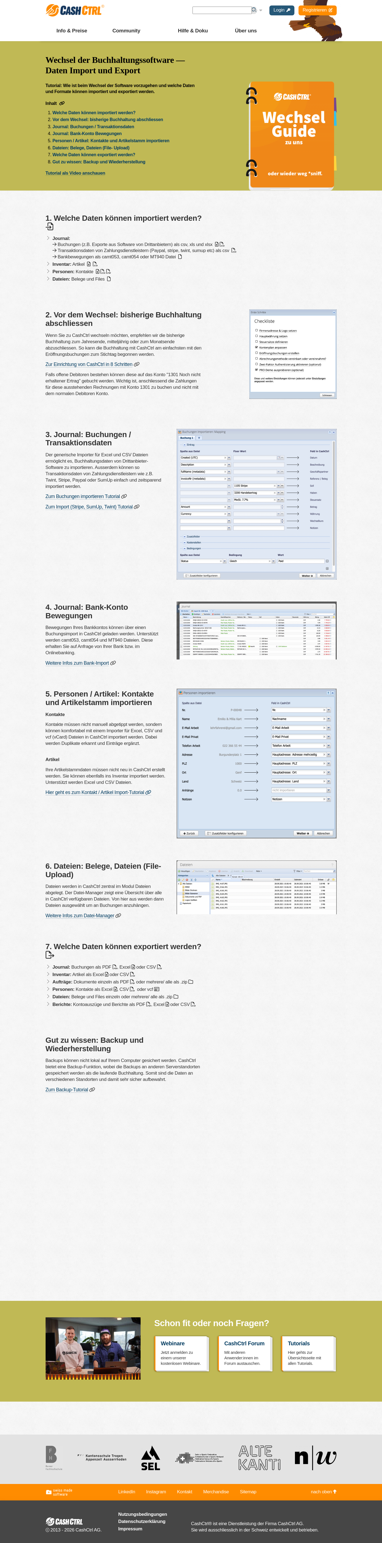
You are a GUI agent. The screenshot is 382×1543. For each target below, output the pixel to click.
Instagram (156, 1490)
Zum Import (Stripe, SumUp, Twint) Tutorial (88, 505)
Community (126, 30)
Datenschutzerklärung (142, 1520)
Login (282, 10)
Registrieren (318, 10)
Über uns (246, 30)
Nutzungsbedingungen (142, 1513)
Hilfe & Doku (193, 30)
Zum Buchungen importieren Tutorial (82, 495)
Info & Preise (72, 30)
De (257, 10)
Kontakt (184, 1490)
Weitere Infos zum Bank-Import (76, 662)
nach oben (323, 1490)
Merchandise (216, 1490)
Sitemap (248, 1490)
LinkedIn (126, 1490)
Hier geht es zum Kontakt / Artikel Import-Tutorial (97, 791)
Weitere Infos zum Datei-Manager (79, 914)
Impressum (130, 1527)
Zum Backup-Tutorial (66, 1088)
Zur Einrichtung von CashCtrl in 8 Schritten (88, 364)
